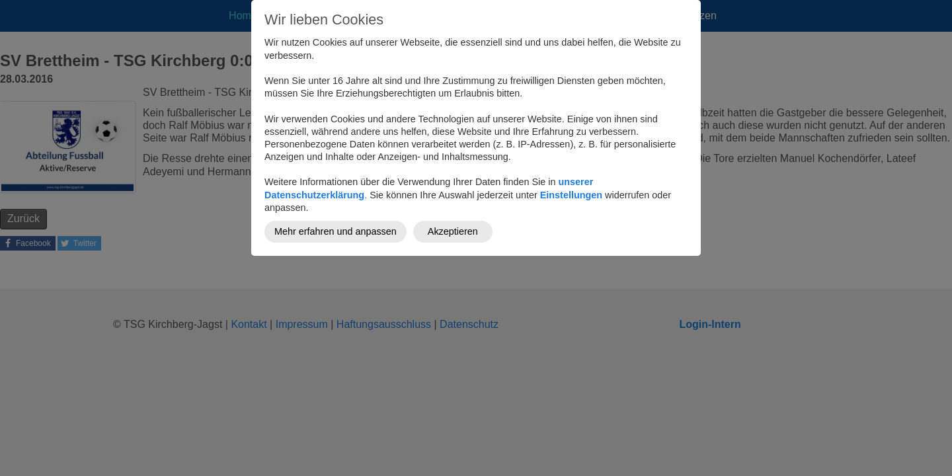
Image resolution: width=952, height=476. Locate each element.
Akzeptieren (453, 231)
